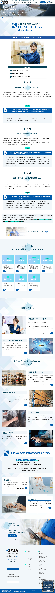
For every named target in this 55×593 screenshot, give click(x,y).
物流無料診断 (41, 572)
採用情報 (35, 2)
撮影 (40, 566)
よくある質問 (41, 583)
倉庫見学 (40, 574)
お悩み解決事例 (29, 569)
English (49, 1)
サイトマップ (10, 572)
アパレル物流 (29, 556)
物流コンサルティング (42, 570)
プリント (40, 568)
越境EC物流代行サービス (43, 557)
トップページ (29, 551)
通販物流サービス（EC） (43, 556)
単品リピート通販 (42, 561)
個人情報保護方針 (11, 574)
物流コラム (41, 582)
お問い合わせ (43, 2)
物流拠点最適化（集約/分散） (31, 560)
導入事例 (28, 567)
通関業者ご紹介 (41, 573)
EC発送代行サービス (42, 554)
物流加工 (40, 565)
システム (40, 564)
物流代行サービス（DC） (43, 562)
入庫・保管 (41, 553)
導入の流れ (28, 566)
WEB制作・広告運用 (42, 569)
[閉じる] (53, 581)
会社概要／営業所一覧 (42, 579)
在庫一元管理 (29, 559)
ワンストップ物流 (29, 558)
